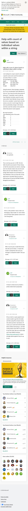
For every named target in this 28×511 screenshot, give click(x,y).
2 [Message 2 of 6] (7, 185)
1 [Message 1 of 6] (7, 130)
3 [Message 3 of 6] (8, 221)
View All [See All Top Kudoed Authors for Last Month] (5, 451)
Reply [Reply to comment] (13, 188)
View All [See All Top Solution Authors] (5, 420)
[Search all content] (16, 25)
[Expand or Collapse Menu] (2, 18)
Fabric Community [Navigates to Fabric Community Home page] (16, 15)
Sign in (13, 21)
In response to (13, 202)
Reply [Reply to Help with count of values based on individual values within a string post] (13, 133)
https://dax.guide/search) (13, 334)
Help (18, 21)
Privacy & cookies (4, 496)
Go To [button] (23, 21)
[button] (13, 53)
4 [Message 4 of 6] (9, 259)
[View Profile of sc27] (8, 60)
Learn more (22, 31)
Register (7, 21)
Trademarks (3, 501)
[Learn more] (7, 386)
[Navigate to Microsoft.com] (5, 15)
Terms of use (3, 499)
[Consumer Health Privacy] (14, 506)
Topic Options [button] (21, 53)
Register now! (4, 10)
